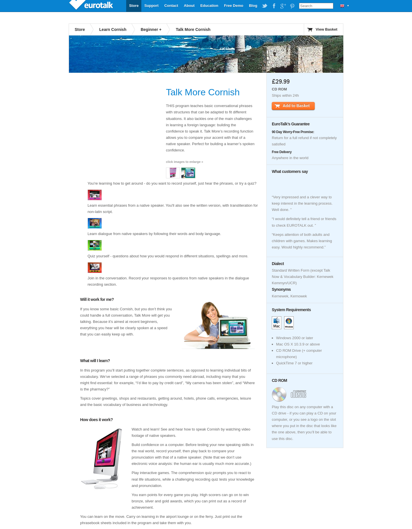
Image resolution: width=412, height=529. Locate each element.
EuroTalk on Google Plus (283, 6)
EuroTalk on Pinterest (292, 6)
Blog (253, 5)
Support (151, 5)
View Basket (326, 29)
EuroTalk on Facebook (273, 6)
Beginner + (151, 29)
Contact (171, 5)
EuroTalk (91, 5)
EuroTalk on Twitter (264, 6)
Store (133, 5)
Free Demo (233, 5)
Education (209, 5)
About (189, 5)
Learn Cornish (112, 29)
